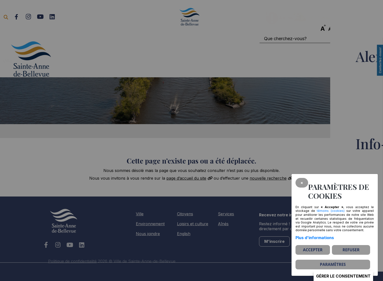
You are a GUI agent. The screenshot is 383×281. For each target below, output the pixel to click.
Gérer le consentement (343, 276)
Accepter (313, 250)
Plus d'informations (314, 237)
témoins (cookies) (330, 211)
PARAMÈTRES (333, 264)
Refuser (351, 250)
